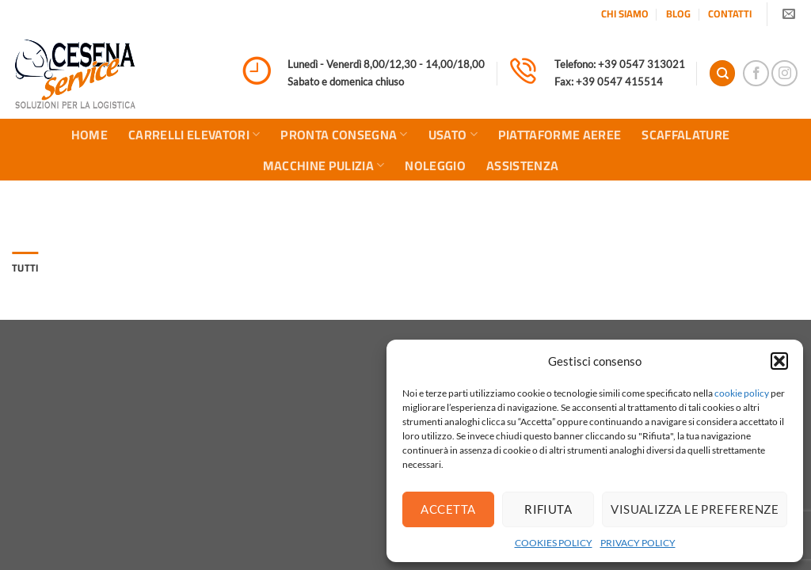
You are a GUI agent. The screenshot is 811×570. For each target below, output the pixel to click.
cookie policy (741, 393)
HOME (89, 134)
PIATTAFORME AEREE (559, 134)
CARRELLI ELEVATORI (194, 134)
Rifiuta (548, 509)
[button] (779, 361)
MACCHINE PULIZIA (324, 165)
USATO (453, 134)
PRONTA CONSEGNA (343, 134)
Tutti (25, 267)
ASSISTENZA (522, 165)
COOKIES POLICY (553, 543)
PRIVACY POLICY (638, 543)
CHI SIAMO (625, 13)
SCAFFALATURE (685, 134)
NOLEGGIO (435, 165)
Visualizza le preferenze (695, 509)
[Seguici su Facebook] (756, 73)
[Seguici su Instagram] (784, 73)
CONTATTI (730, 13)
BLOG (678, 13)
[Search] (722, 73)
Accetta (448, 509)
